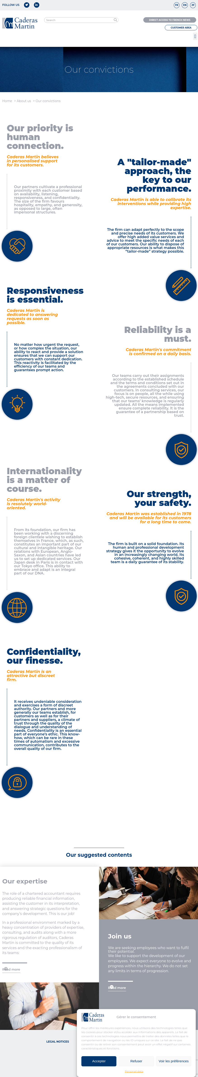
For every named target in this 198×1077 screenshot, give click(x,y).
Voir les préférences (174, 1061)
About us (24, 101)
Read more (11, 969)
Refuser (136, 1061)
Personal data (134, 1071)
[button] (195, 36)
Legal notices (57, 1041)
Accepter (99, 1061)
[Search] (115, 20)
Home (7, 101)
